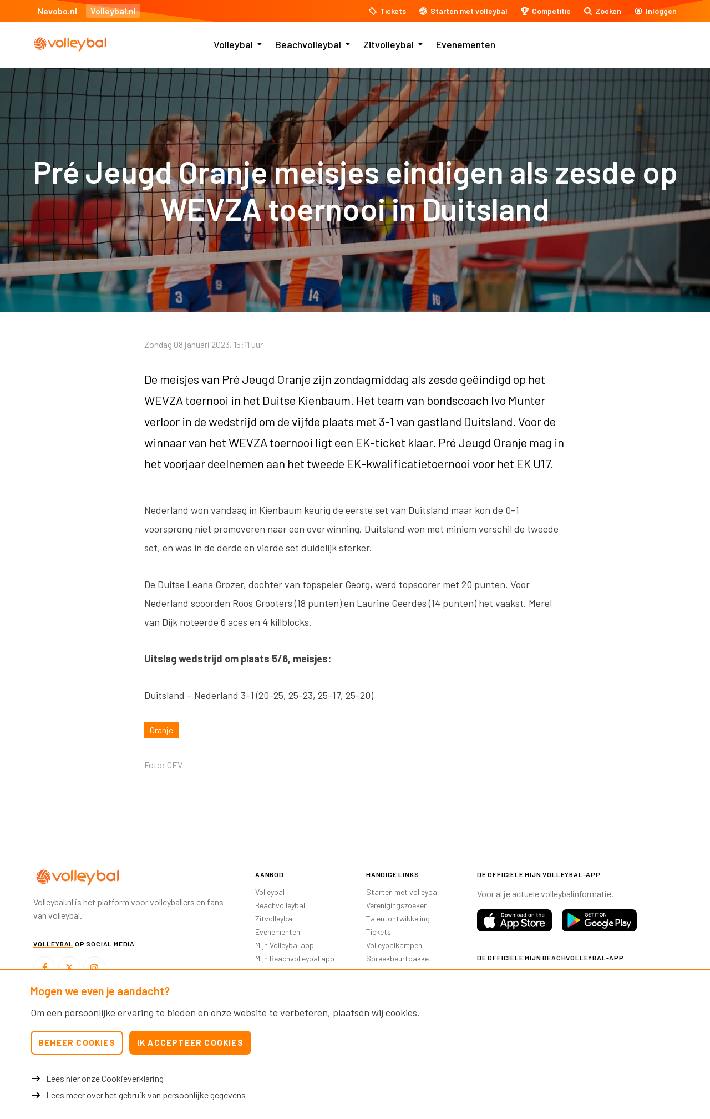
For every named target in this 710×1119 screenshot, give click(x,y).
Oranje (161, 730)
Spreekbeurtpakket (399, 958)
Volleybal (233, 44)
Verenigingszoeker (396, 905)
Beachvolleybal (308, 44)
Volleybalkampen (394, 945)
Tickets (378, 931)
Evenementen (465, 44)
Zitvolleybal (388, 44)
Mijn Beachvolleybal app (294, 958)
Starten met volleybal (402, 892)
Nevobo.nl (57, 11)
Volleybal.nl (113, 11)
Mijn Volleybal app (284, 945)
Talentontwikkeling (398, 918)
